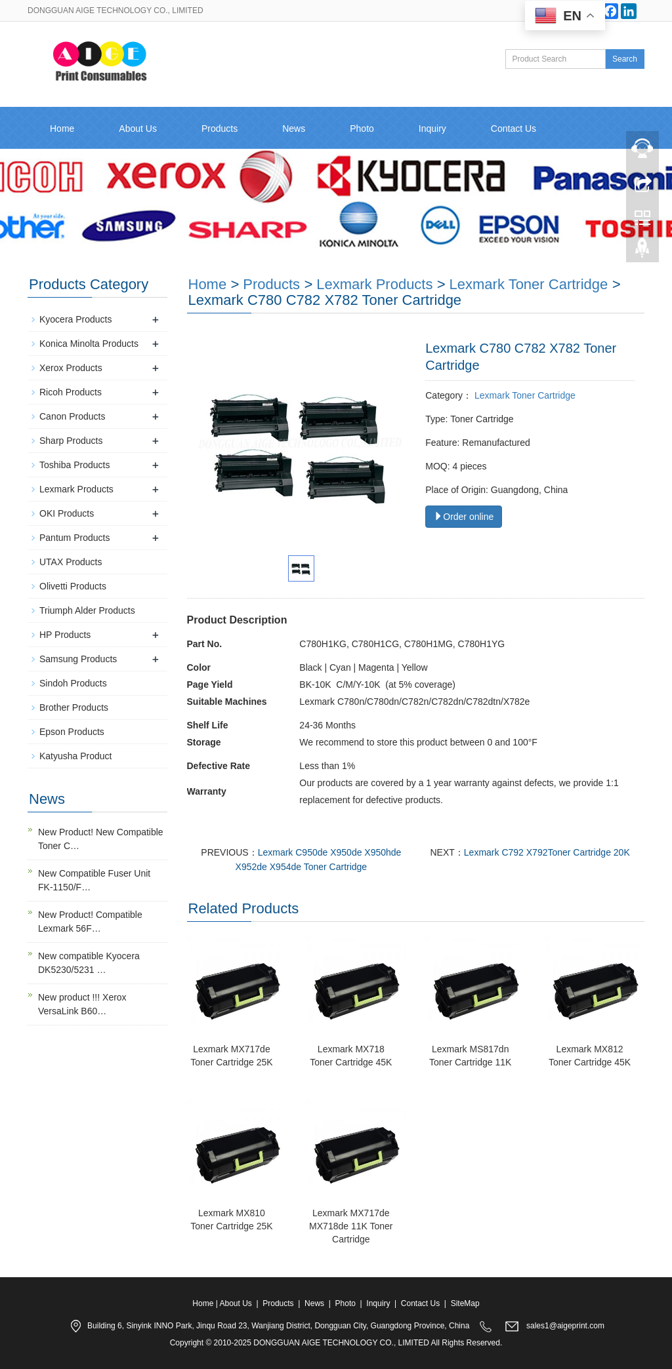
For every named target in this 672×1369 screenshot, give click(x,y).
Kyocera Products (75, 319)
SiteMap (465, 1303)
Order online (464, 516)
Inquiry (432, 128)
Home (62, 128)
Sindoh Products (73, 683)
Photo (362, 128)
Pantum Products (74, 537)
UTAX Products (70, 562)
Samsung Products (78, 659)
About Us (138, 128)
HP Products (65, 634)
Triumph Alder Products (87, 610)
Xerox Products (70, 368)
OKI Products (66, 513)
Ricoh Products (70, 392)
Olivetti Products (72, 586)
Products (219, 128)
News (293, 128)
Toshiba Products (74, 465)
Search (624, 59)
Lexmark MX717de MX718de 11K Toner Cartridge (350, 1226)
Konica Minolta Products (88, 343)
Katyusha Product (75, 756)
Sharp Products (71, 440)
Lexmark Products (374, 284)
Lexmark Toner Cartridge (524, 395)
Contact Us (513, 128)
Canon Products (72, 416)
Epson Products (71, 731)
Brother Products (73, 707)
